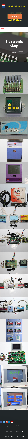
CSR (22, 431)
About (11, 431)
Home (6, 431)
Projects (17, 431)
